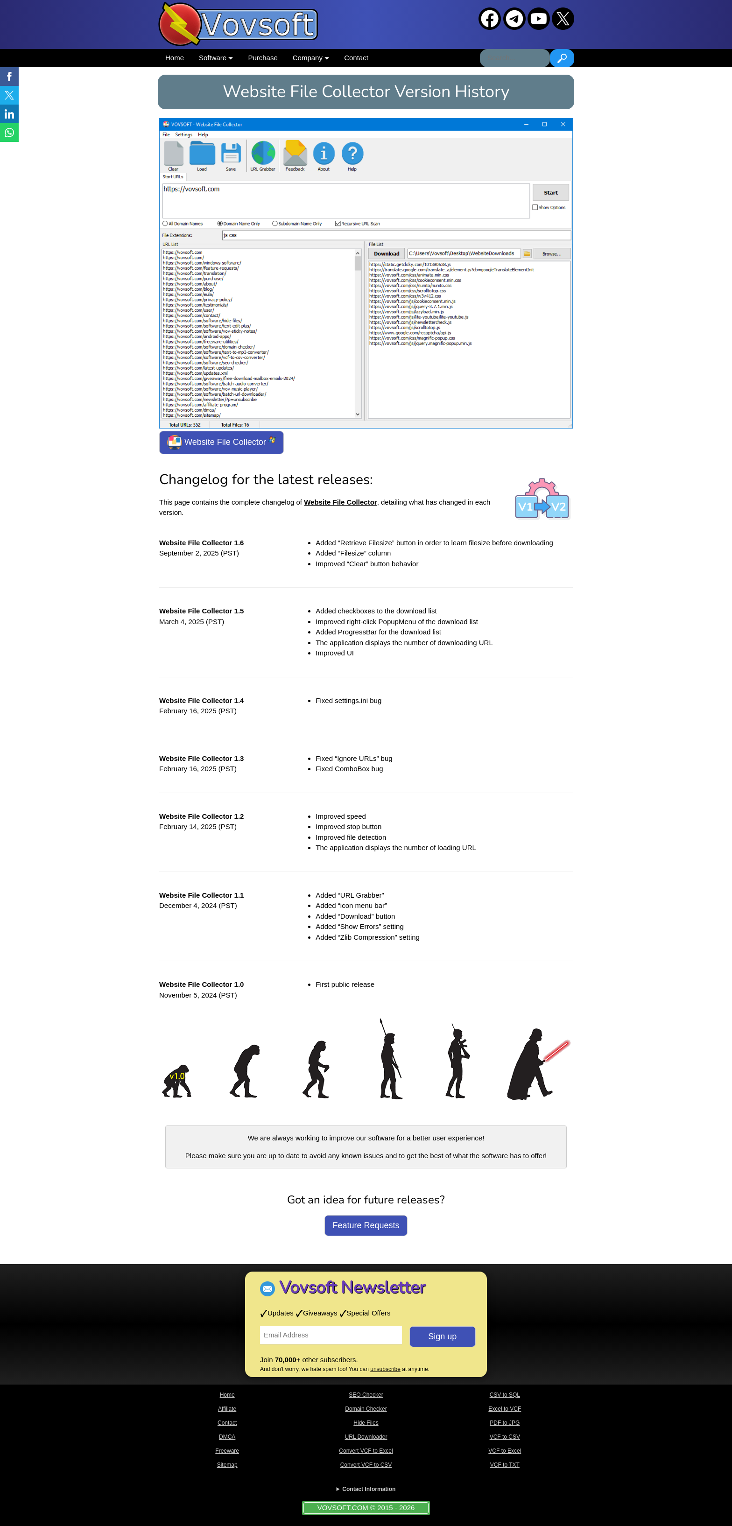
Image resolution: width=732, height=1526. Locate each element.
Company (311, 58)
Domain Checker (366, 1409)
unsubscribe (385, 1369)
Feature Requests (365, 1225)
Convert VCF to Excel (366, 1451)
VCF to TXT (505, 1465)
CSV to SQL (505, 1395)
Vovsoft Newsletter (352, 1287)
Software (216, 58)
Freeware (227, 1451)
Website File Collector (221, 442)
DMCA (227, 1437)
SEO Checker (366, 1395)
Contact (356, 58)
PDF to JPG (505, 1423)
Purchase (262, 58)
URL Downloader (366, 1437)
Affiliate (227, 1409)
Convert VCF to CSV (366, 1465)
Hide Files (365, 1423)
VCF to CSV (505, 1437)
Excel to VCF (504, 1409)
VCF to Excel (504, 1451)
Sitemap (227, 1465)
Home (174, 58)
